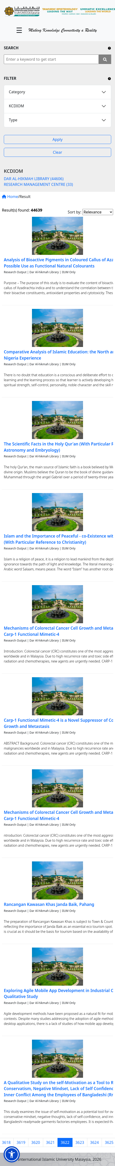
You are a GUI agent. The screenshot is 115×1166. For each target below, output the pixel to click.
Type (13, 120)
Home (10, 196)
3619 (20, 1142)
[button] (12, 1154)
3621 (50, 1142)
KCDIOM (16, 106)
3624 (94, 1142)
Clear (57, 152)
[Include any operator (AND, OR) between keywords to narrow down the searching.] (109, 48)
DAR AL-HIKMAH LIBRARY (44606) (33, 178)
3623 (79, 1142)
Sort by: (74, 212)
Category (17, 91)
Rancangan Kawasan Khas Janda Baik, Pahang (49, 904)
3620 (35, 1142)
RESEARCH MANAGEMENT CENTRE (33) (38, 184)
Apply (57, 139)
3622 (65, 1142)
